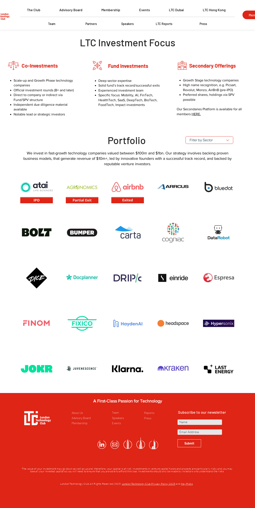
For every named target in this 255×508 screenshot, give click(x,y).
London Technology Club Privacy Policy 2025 (148, 483)
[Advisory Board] (87, 418)
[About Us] (87, 413)
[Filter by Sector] (209, 140)
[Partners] (91, 24)
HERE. (196, 114)
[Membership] (87, 423)
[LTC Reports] (164, 24)
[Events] (127, 423)
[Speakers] (127, 24)
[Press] (203, 24)
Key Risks (187, 483)
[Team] (52, 24)
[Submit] (189, 443)
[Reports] (159, 413)
